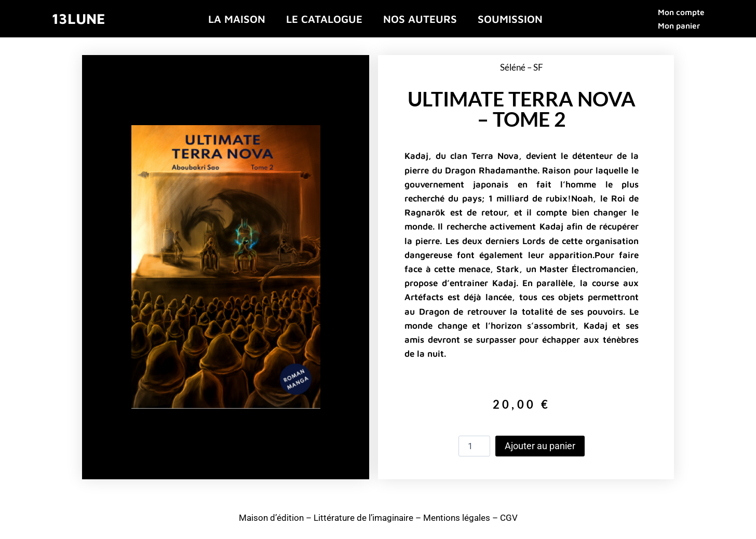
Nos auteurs (420, 18)
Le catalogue (324, 18)
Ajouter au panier (540, 445)
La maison (236, 18)
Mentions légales (456, 518)
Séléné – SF (521, 67)
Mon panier (679, 25)
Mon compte (681, 12)
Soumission (510, 18)
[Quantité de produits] (474, 446)
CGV (509, 518)
